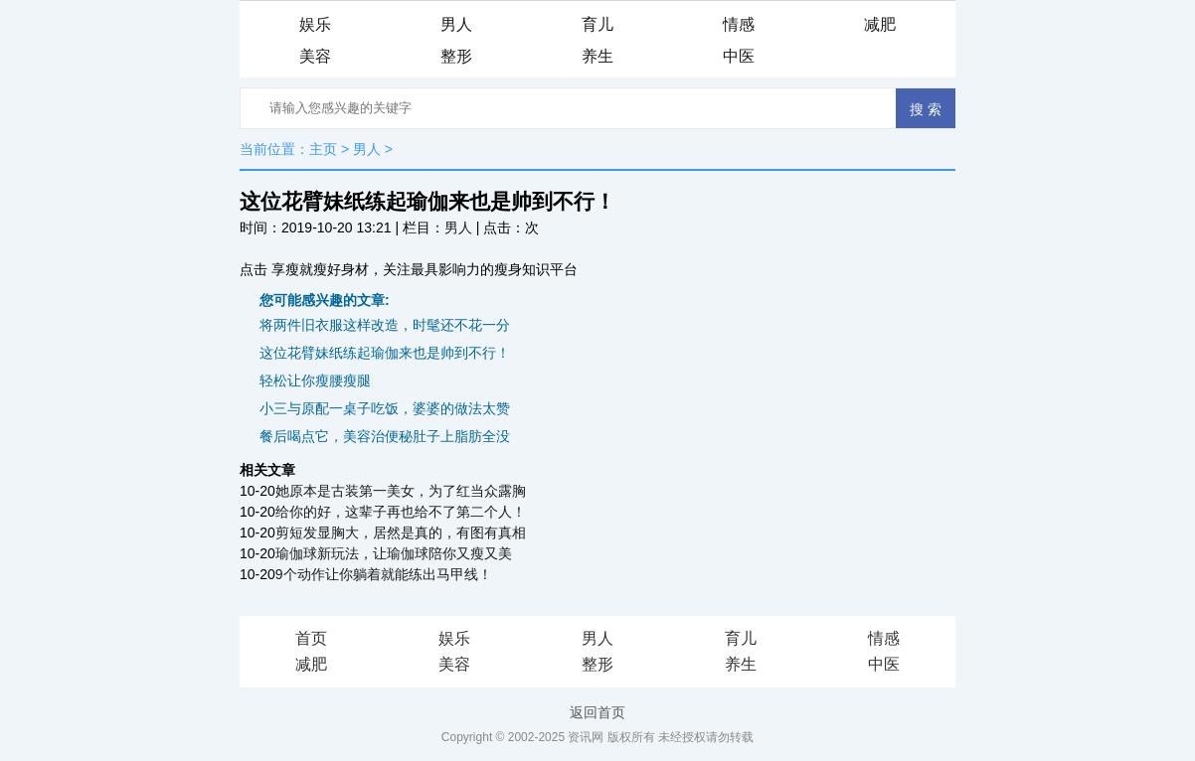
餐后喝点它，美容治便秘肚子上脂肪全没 (384, 436)
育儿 (597, 24)
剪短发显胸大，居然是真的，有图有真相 (400, 532)
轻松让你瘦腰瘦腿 (315, 380)
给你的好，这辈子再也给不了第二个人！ (400, 512)
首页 (311, 638)
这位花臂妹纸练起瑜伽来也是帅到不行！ (384, 353)
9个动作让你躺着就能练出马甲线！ (383, 574)
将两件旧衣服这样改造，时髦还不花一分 (384, 325)
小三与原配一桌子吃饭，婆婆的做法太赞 (384, 408)
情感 (739, 24)
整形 (456, 56)
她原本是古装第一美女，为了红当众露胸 (400, 491)
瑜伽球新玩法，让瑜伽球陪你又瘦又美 (393, 553)
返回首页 (597, 712)
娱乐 (315, 24)
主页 (323, 149)
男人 (456, 24)
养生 (597, 56)
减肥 (880, 24)
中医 (739, 56)
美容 (315, 56)
